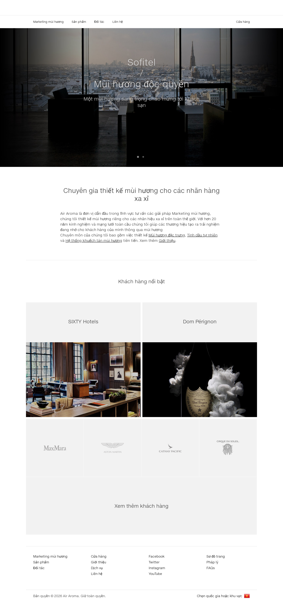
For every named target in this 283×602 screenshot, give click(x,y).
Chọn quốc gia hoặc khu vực (219, 596)
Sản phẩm (79, 21)
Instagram (157, 568)
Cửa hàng (243, 21)
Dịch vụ (97, 568)
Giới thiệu (167, 240)
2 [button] (143, 157)
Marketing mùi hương (48, 21)
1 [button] (138, 157)
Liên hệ (117, 21)
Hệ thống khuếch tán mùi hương (94, 240)
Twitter (154, 562)
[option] (141, 97)
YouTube (155, 574)
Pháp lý (212, 562)
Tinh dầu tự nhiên (202, 235)
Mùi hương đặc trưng (167, 235)
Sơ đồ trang (215, 556)
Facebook (156, 556)
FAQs (210, 568)
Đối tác (99, 21)
